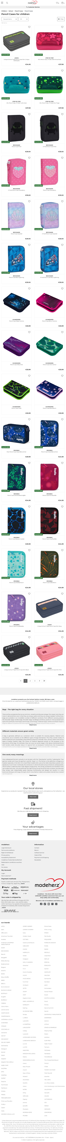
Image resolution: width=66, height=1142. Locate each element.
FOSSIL (3, 1091)
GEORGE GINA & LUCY (8, 1114)
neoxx (24, 1086)
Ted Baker (47, 1053)
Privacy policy (5, 855)
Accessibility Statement (8, 857)
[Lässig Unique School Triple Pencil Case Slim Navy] (49, 608)
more (23, 883)
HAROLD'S (26, 952)
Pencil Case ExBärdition (49, 581)
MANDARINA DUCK (29, 1060)
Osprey (25, 1099)
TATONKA (47, 1050)
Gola (24, 933)
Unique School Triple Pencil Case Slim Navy (49, 625)
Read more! (33, 815)
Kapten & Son (27, 998)
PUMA (46, 946)
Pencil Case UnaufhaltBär (49, 538)
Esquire (3, 1081)
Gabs (2, 1111)
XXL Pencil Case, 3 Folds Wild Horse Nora (49, 58)
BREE (3, 980)
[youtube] (49, 904)
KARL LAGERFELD (28, 1001)
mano (24, 1063)
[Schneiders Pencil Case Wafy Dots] (16, 346)
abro (2, 929)
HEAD (25, 955)
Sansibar (47, 982)
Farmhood (4, 1084)
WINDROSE (48, 1112)
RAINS (46, 949)
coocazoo (4, 1032)
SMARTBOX (47, 1017)
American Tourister (7, 936)
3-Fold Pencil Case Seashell (49, 232)
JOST (24, 995)
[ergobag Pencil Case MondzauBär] (49, 477)
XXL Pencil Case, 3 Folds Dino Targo (49, 102)
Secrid (46, 1011)
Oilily (24, 1092)
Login (3, 873)
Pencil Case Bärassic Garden (16, 538)
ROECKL (47, 962)
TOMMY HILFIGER (49, 1070)
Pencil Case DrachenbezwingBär (16, 494)
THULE (46, 1063)
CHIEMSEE (4, 1022)
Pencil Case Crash (16, 407)
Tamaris (46, 1047)
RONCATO (47, 965)
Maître (25, 1057)
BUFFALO (4, 993)
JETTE (24, 988)
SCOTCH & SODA (49, 998)
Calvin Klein (4, 1006)
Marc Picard (26, 1066)
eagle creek (4, 1065)
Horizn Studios (27, 972)
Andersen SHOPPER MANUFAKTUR (7, 943)
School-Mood (48, 991)
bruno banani (5, 987)
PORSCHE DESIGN (50, 942)
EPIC (2, 1071)
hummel (25, 982)
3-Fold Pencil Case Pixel (49, 145)
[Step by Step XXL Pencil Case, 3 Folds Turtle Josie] (16, 85)
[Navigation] (2, 3)
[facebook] (42, 904)
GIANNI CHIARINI (28, 929)
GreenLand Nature (28, 942)
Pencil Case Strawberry (49, 189)
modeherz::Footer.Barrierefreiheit (11, 860)
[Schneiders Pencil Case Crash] (16, 390)
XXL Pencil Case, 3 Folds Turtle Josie (17, 102)
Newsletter (37, 860)
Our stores (4, 867)
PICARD (25, 1115)
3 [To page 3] (34, 681)
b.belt (3, 947)
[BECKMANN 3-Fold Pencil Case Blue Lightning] (49, 259)
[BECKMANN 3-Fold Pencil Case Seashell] (49, 216)
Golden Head (27, 936)
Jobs (2, 864)
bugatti (3, 996)
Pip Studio (47, 936)
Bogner (3, 967)
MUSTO (25, 1083)
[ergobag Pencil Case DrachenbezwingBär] (16, 477)
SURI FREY (47, 1040)
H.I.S (24, 968)
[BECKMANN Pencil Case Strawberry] (49, 172)
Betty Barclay (5, 961)
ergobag (3, 1075)
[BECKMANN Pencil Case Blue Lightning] (16, 259)
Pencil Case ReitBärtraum (16, 581)
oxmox (25, 1102)
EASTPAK (4, 1068)
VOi (45, 1102)
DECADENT (4, 1039)
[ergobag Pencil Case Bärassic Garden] (16, 521)
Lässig (25, 1030)
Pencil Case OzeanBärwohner (49, 451)
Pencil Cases (19, 11)
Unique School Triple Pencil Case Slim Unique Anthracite (16, 59)
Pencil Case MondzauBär (49, 494)
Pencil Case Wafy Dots (16, 363)
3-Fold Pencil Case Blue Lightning (49, 276)
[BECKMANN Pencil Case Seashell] (16, 216)
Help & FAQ (37, 855)
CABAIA (3, 1003)
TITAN (46, 1066)
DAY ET (3, 1036)
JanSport (25, 985)
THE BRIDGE (48, 1057)
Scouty (46, 1004)
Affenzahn (4, 933)
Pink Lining (47, 929)
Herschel (25, 965)
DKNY (3, 1055)
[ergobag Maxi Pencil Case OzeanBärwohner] (16, 433)
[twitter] (46, 904)
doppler (3, 1058)
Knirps (25, 1014)
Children (4, 11)
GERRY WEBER (27, 926)
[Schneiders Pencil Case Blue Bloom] (49, 390)
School (11, 11)
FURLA (3, 1104)
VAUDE (46, 1096)
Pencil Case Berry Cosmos (49, 320)
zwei (45, 1115)
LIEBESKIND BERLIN (29, 1040)
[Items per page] (23, 19)
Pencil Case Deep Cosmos (16, 320)
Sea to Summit (48, 1008)
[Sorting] (9, 19)
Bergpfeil (4, 957)
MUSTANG (26, 1079)
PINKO (46, 933)
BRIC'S (3, 983)
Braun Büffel (5, 977)
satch (46, 985)
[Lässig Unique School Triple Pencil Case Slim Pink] (49, 651)
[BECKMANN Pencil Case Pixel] (16, 128)
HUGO (25, 975)
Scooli (46, 995)
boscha (3, 970)
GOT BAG (25, 939)
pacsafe (25, 1105)
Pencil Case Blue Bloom (49, 407)
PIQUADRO (47, 939)
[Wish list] (57, 3)
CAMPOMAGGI (5, 1016)
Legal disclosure (6, 848)
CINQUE (3, 1026)
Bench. (3, 954)
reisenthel (47, 955)
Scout (46, 1001)
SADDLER (47, 972)
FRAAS (3, 1094)
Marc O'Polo (26, 1073)
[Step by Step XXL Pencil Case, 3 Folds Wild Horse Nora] (49, 41)
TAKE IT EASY (48, 1043)
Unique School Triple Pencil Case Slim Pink (50, 668)
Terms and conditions (7, 850)
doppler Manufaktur (7, 1062)
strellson (47, 1037)
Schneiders (47, 988)
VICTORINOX (48, 1099)
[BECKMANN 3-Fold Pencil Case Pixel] (49, 128)
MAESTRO (26, 1050)
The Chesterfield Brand (51, 1060)
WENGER (47, 1109)
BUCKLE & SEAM (6, 990)
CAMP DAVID (5, 1013)
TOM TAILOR (48, 1073)
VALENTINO (48, 1089)
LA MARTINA (26, 1024)
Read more (33, 725)
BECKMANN (5, 951)
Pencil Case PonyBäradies (16, 625)
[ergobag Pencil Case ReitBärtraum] (16, 564)
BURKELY (4, 1000)
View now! (33, 796)
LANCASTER (26, 1027)
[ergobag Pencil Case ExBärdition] (49, 564)
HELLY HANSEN (28, 962)
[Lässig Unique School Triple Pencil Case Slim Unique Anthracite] (16, 41)
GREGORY (26, 946)
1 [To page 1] (25, 681)
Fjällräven (4, 1088)
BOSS (3, 974)
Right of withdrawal (7, 852)
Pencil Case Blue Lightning (16, 276)
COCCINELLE (5, 1029)
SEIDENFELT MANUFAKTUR (52, 1014)
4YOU (3, 926)
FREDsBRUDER (6, 1097)
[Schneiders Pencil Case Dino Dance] (49, 346)
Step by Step (48, 1030)
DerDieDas (4, 1045)
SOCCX (46, 1021)
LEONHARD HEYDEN (29, 1037)
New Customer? (6, 876)
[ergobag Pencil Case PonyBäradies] (16, 608)
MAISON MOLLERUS (29, 1053)
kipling (25, 1008)
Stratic (46, 1034)
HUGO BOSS (26, 978)
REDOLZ (47, 952)
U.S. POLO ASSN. (49, 1083)
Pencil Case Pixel (16, 145)
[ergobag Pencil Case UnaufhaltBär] (49, 521)
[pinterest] (57, 904)
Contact (36, 848)
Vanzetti (46, 1092)
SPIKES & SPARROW (50, 1027)
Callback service (39, 852)
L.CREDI (25, 1017)
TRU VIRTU (47, 1079)
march (25, 1070)
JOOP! (25, 991)
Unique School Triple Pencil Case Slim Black (16, 668)
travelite (46, 1076)
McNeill (25, 1076)
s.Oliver (46, 1024)
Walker (46, 1105)
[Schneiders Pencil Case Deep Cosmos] (16, 303)
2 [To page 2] (30, 681)
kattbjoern (26, 1004)
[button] (29, 27)
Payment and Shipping (41, 857)
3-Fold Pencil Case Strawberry (16, 189)
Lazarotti (25, 1034)
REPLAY (46, 959)
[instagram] (53, 904)
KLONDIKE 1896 (28, 1011)
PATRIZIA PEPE (27, 1112)
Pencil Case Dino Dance (49, 363)
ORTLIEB (25, 1096)
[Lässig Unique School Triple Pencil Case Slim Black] (16, 651)
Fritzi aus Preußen (6, 1101)
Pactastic (25, 1109)
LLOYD (25, 1047)
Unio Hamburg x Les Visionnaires (54, 1086)
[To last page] (44, 681)
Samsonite (47, 978)
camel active (5, 1009)
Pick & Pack (47, 926)
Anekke (3, 939)
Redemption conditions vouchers (11, 862)
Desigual (4, 1049)
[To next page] (39, 681)
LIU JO (25, 1043)
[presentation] (7, 3)
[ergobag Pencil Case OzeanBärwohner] (49, 433)
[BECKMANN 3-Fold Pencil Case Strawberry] (16, 172)
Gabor (3, 1107)
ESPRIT (3, 1078)
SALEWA (47, 975)
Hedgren (25, 959)
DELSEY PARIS (5, 1042)
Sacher (46, 968)
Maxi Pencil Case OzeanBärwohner (16, 451)
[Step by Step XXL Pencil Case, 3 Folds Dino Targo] (49, 85)
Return (36, 850)
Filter (61, 19)
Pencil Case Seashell (16, 232)
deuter (3, 1052)
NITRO (25, 1089)
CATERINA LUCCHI (6, 1019)
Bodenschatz (5, 964)
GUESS (25, 949)
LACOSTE (26, 1021)
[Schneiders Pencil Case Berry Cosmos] (49, 303)
